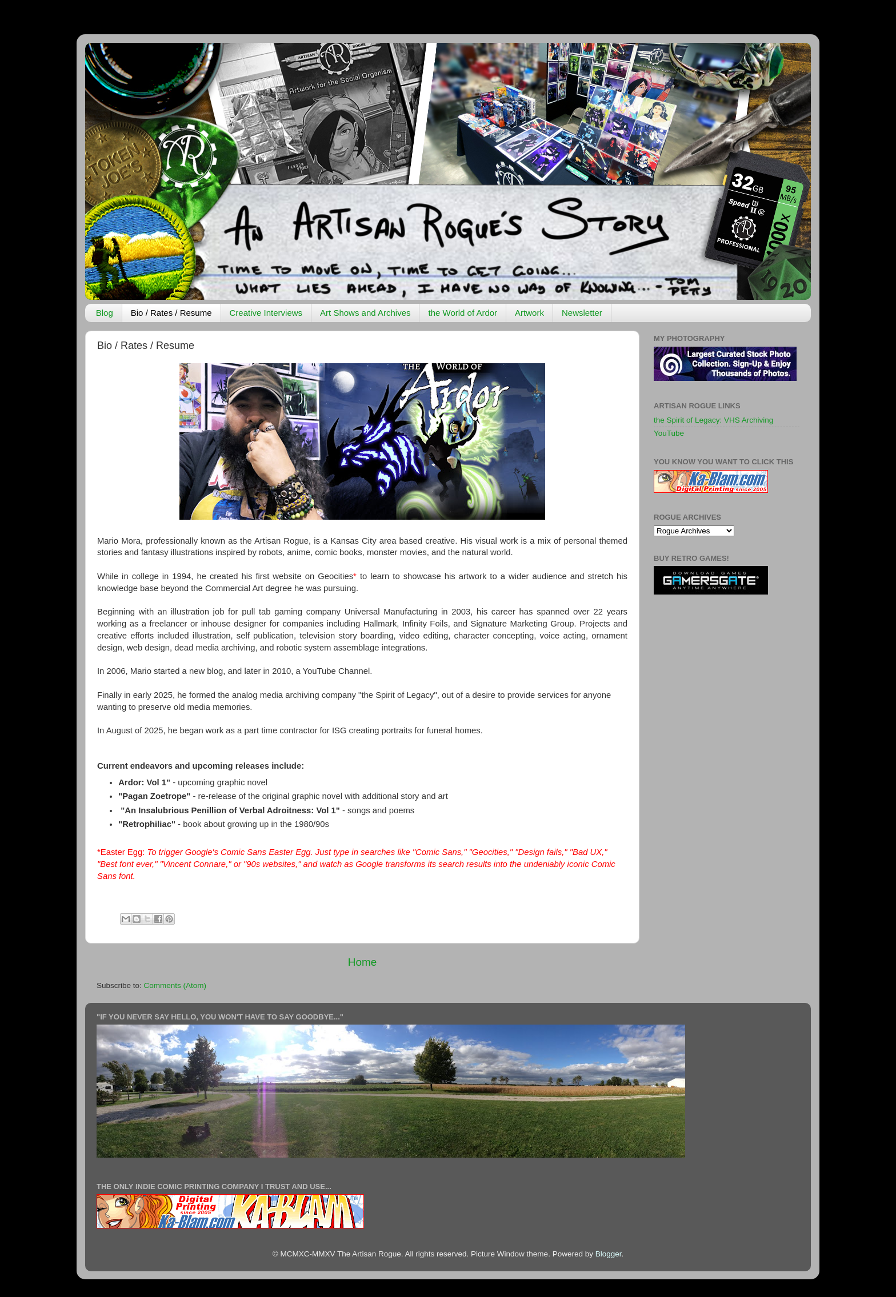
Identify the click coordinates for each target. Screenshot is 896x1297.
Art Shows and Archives (365, 313)
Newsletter (582, 313)
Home (362, 962)
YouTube (669, 433)
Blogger (608, 1254)
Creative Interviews (266, 313)
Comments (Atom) (175, 985)
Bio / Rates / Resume (171, 313)
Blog (104, 313)
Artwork (529, 313)
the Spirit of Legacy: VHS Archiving (713, 420)
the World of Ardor (462, 313)
